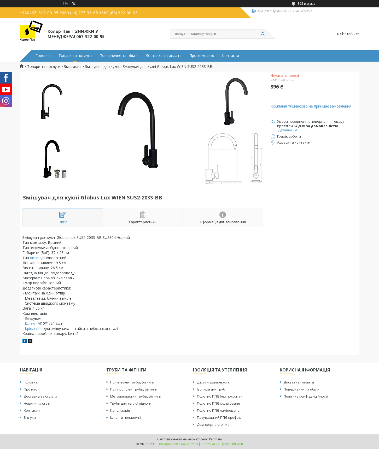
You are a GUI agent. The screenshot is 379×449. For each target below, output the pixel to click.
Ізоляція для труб (211, 389)
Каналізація (120, 410)
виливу (36, 257)
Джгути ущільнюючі (213, 382)
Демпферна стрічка (213, 424)
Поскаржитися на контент (178, 444)
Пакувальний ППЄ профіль (219, 417)
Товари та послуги (75, 55)
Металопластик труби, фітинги (135, 396)
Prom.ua (215, 439)
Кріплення (34, 328)
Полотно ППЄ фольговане (218, 403)
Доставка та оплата (163, 55)
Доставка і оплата (299, 382)
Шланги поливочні (125, 417)
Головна (43, 55)
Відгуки (30, 417)
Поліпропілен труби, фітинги (133, 389)
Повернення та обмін (119, 55)
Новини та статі (37, 403)
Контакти (230, 55)
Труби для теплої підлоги (130, 403)
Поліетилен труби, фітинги (132, 382)
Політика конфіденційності (306, 396)
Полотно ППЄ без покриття (219, 396)
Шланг (30, 323)
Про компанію (201, 55)
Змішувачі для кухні (102, 66)
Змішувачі (72, 66)
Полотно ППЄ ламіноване (218, 410)
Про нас (30, 389)
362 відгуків (306, 3)
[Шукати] (263, 34)
